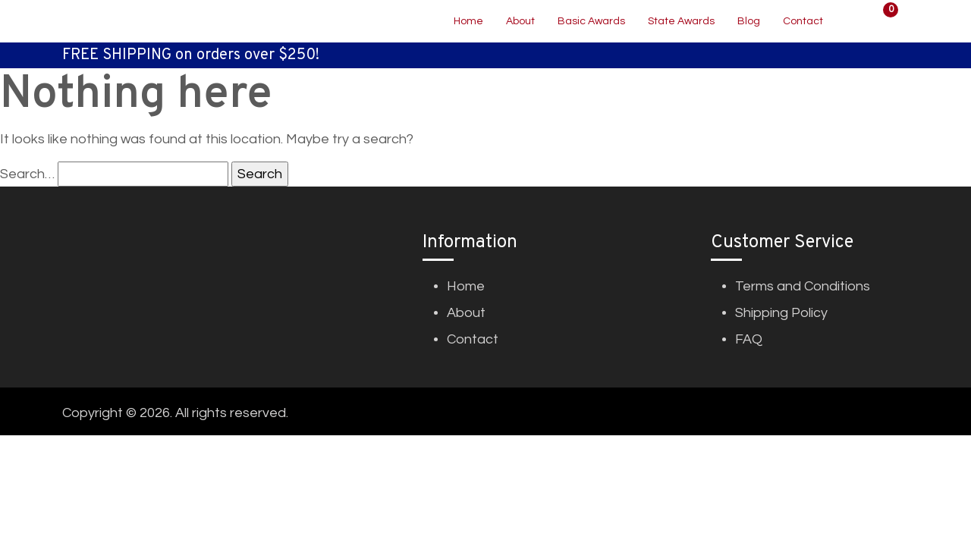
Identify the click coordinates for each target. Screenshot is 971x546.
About (520, 21)
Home (468, 21)
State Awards (681, 21)
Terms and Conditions (802, 286)
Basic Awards (591, 21)
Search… (27, 174)
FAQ (748, 339)
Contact (803, 21)
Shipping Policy (781, 313)
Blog (748, 21)
